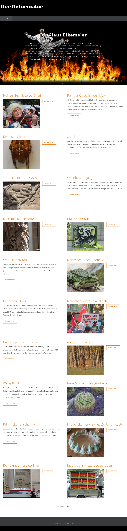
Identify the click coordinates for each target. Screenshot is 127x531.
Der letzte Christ (15, 136)
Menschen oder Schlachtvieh (90, 300)
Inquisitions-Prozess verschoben (92, 470)
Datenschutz (68, 528)
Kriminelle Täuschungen (22, 424)
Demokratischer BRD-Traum (25, 470)
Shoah (72, 136)
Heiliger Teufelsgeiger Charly (25, 95)
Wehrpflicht (12, 383)
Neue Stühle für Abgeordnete (90, 383)
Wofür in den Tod (16, 259)
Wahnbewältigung (81, 177)
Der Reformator (22, 7)
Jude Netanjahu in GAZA (22, 177)
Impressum (57, 528)
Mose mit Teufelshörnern (22, 218)
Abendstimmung (80, 341)
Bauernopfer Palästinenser (24, 341)
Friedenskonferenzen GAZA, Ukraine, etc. (89, 426)
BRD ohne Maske (80, 218)
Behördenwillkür (16, 300)
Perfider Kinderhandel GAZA (89, 95)
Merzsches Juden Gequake (88, 259)
